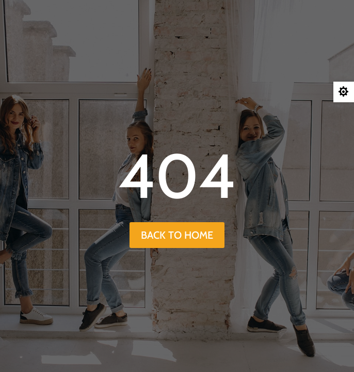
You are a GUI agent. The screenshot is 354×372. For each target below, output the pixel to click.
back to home (177, 235)
